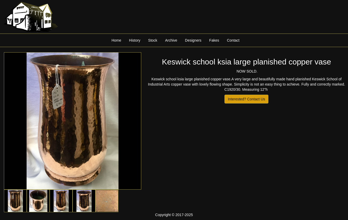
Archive (171, 40)
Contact (233, 40)
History (134, 40)
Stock (152, 40)
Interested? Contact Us (246, 99)
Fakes (214, 40)
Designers (193, 40)
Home (116, 40)
